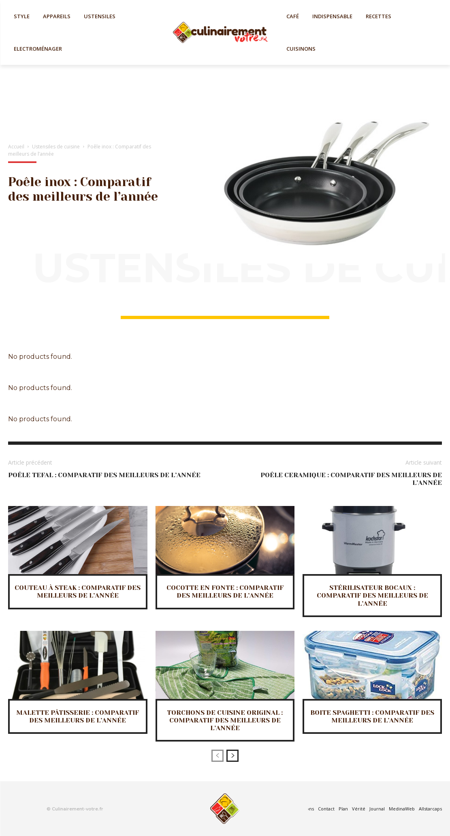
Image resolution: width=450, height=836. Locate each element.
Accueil (16, 146)
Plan (343, 809)
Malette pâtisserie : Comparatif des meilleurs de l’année (77, 716)
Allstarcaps (430, 809)
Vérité (358, 809)
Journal (377, 809)
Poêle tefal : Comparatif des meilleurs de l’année (104, 475)
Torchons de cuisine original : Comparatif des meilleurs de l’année (225, 720)
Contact (326, 809)
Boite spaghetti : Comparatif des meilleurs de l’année (372, 716)
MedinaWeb (402, 809)
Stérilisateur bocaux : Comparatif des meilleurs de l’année (372, 595)
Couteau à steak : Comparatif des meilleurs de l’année (78, 591)
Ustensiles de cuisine (56, 146)
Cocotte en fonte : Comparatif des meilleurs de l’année (225, 591)
